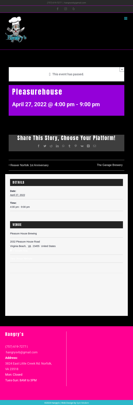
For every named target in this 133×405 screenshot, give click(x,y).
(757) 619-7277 (15, 346)
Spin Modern (83, 403)
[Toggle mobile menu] (126, 18)
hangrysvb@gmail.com (75, 3)
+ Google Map (20, 250)
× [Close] (122, 69)
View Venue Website (21, 258)
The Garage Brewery (110, 165)
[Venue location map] (66, 283)
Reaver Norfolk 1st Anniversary (29, 165)
